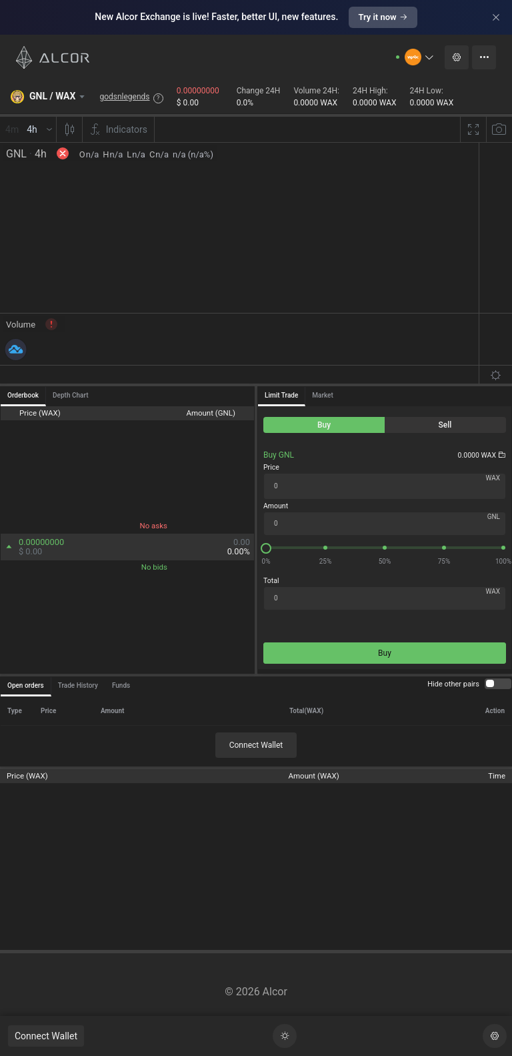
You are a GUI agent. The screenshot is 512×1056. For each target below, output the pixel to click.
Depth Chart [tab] (70, 395)
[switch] (498, 683)
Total (271, 580)
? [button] (158, 98)
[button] (420, 57)
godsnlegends (124, 96)
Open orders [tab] (25, 685)
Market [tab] (322, 395)
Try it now (382, 17)
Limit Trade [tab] (281, 395)
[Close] (496, 17)
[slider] (384, 548)
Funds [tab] (121, 685)
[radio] (324, 425)
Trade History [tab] (78, 685)
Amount (275, 506)
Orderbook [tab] (23, 395)
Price (271, 467)
